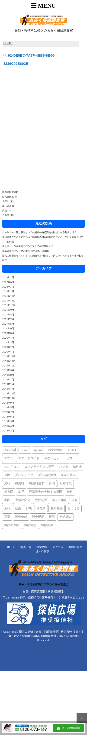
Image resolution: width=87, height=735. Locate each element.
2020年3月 (8, 342)
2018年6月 (8, 416)
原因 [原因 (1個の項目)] (7, 475)
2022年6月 (8, 282)
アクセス (58, 547)
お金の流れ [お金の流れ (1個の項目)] (55, 450)
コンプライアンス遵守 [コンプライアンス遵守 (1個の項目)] (39, 466)
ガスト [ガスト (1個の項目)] (71, 458)
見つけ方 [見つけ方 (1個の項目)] (74, 508)
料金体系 (41, 547)
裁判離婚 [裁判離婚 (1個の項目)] (57, 508)
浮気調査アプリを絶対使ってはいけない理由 (25, 251)
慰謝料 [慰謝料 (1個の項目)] (19, 483)
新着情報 (6, 192)
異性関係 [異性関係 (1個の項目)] (41, 500)
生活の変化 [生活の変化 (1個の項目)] (22, 500)
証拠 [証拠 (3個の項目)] (7, 516)
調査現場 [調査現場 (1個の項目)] (38, 516)
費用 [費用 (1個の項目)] (52, 516)
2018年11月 (8, 398)
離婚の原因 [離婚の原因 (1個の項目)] (11, 525)
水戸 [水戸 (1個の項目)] (21, 491)
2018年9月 (8, 402)
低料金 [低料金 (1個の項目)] (77, 466)
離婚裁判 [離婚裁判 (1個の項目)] (30, 525)
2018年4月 (8, 425)
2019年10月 (8, 365)
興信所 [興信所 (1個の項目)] (41, 508)
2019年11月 (8, 361)
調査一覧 (25, 547)
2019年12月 (8, 356)
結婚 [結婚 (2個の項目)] (18, 508)
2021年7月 (8, 319)
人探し (5, 201)
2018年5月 (8, 421)
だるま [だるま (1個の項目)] (72, 450)
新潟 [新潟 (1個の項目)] (52, 483)
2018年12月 (8, 393)
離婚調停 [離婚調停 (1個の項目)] (47, 525)
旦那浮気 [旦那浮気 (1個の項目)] (66, 483)
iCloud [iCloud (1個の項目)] (25, 450)
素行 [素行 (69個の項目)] (7, 508)
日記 (4, 210)
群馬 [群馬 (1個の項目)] (29, 508)
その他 (5, 215)
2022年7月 (8, 277)
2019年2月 (8, 384)
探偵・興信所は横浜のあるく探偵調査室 (43, 584)
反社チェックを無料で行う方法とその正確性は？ (27, 246)
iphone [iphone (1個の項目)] (38, 450)
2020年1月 (8, 351)
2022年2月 (8, 291)
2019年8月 (8, 374)
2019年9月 (8, 370)
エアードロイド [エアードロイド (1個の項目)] (28, 458)
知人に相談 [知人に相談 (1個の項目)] (59, 500)
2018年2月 (8, 430)
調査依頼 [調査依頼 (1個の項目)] (21, 516)
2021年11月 (8, 300)
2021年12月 (8, 296)
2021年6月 (8, 323)
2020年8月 (8, 333)
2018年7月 (8, 412)
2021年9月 (8, 309)
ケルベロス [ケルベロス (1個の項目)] (11, 466)
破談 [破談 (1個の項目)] (75, 500)
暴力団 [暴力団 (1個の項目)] (8, 491)
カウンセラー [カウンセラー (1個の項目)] (53, 458)
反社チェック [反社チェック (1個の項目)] (24, 475)
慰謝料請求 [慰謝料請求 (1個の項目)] (36, 483)
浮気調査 (6, 196)
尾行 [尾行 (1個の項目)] (7, 483)
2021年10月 (8, 305)
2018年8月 (8, 407)
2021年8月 (8, 314)
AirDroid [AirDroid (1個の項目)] (10, 450)
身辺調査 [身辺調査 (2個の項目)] (66, 516)
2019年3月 (8, 379)
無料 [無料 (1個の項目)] (70, 491)
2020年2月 (8, 347)
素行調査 (6, 205)
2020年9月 (8, 328)
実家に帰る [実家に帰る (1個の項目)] (68, 475)
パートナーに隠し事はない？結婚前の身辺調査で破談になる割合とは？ (39, 232)
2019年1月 (8, 388)
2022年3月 (8, 286)
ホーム (11, 547)
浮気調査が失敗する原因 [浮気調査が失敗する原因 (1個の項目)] (45, 491)
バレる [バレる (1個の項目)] (63, 466)
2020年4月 (8, 337)
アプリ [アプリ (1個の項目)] (8, 458)
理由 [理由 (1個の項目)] (7, 500)
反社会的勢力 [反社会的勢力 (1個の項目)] (47, 475)
